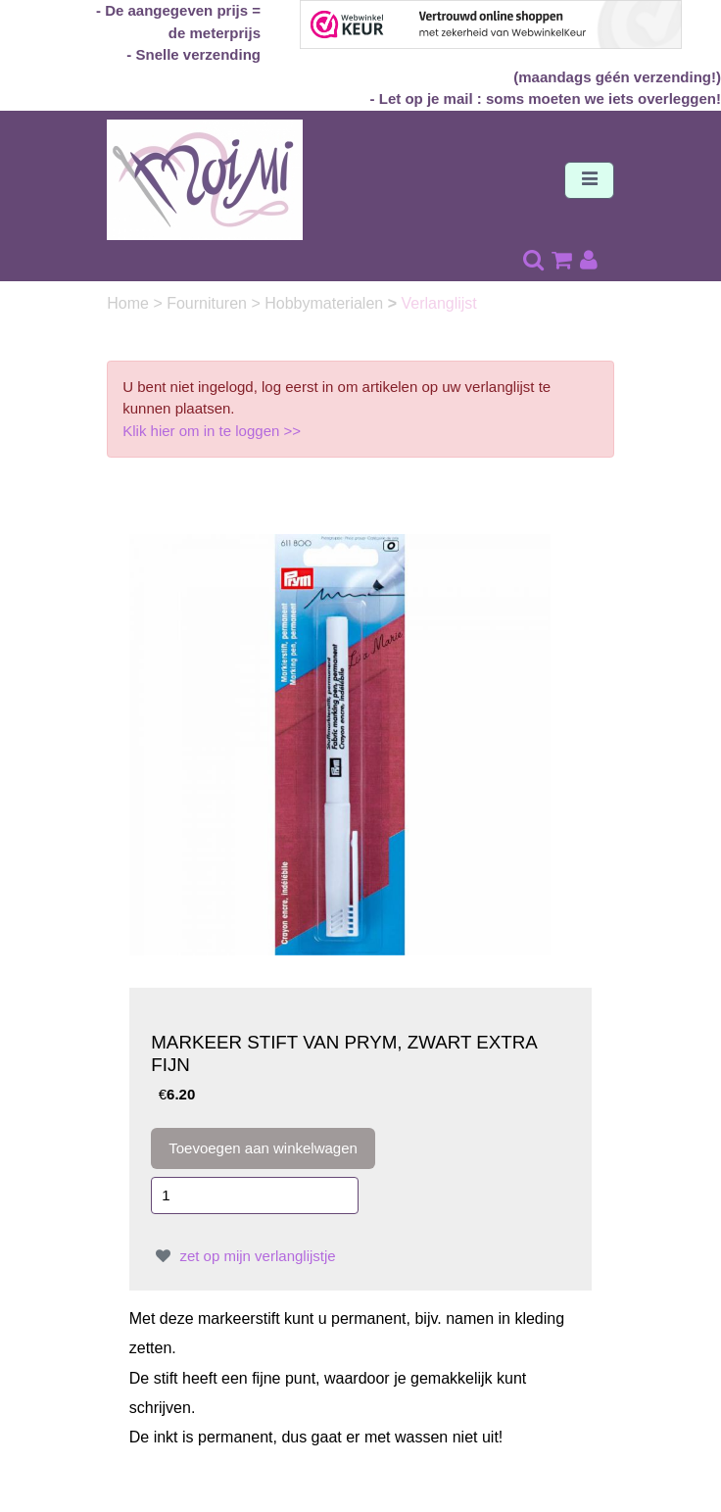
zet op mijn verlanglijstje (243, 1255)
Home (130, 303)
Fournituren (209, 303)
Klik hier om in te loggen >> (211, 430)
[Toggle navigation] (589, 180)
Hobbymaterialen (325, 303)
